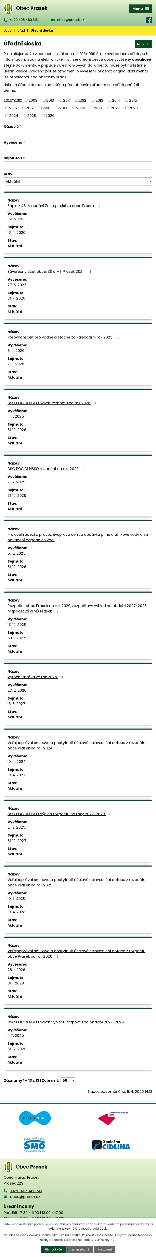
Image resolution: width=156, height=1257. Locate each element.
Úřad (21, 30)
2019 (63, 107)
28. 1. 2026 (16, 969)
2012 (82, 100)
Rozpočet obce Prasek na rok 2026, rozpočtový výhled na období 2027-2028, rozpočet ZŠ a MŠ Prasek (77, 608)
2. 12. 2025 (16, 482)
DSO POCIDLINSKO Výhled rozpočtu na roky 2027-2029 (60, 813)
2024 (13, 115)
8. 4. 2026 (16, 350)
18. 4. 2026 (16, 232)
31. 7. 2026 (16, 298)
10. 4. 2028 (16, 911)
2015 (133, 100)
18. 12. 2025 (17, 624)
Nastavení (105, 1249)
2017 (30, 107)
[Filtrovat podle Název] (78, 134)
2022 (115, 107)
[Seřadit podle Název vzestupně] (21, 125)
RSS (143, 43)
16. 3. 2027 (16, 703)
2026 (50, 115)
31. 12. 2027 (17, 840)
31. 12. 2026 (17, 429)
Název (11, 126)
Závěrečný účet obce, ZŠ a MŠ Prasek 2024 (50, 271)
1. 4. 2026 (15, 219)
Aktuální (15, 245)
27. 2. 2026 (17, 690)
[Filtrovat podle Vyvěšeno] (78, 150)
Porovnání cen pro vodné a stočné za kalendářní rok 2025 (64, 337)
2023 (133, 107)
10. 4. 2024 (17, 761)
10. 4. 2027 (16, 774)
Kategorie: (13, 99)
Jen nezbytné (79, 1249)
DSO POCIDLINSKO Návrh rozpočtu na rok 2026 (53, 402)
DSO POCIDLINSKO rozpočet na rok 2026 (47, 468)
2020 (80, 107)
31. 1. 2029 (16, 983)
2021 (98, 107)
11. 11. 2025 (16, 416)
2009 (32, 100)
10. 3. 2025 (16, 898)
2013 (99, 100)
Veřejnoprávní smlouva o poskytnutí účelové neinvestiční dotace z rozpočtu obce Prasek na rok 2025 (76, 882)
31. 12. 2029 (17, 1048)
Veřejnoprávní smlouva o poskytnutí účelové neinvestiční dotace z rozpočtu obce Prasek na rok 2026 (76, 953)
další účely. (100, 1229)
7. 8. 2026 (16, 364)
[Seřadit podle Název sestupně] (21, 127)
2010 (50, 100)
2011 (66, 100)
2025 (31, 115)
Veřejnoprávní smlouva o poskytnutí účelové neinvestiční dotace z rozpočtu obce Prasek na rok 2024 (76, 745)
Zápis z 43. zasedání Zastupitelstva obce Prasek (55, 205)
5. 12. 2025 (17, 553)
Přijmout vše (53, 1249)
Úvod (8, 30)
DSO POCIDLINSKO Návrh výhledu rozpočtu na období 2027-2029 (69, 1022)
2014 (116, 100)
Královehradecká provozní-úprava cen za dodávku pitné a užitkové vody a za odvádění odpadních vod (78, 537)
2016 (13, 107)
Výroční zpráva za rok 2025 (36, 676)
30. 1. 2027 (16, 637)
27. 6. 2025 (17, 284)
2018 (46, 107)
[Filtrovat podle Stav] (78, 181)
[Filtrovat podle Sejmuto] (78, 165)
